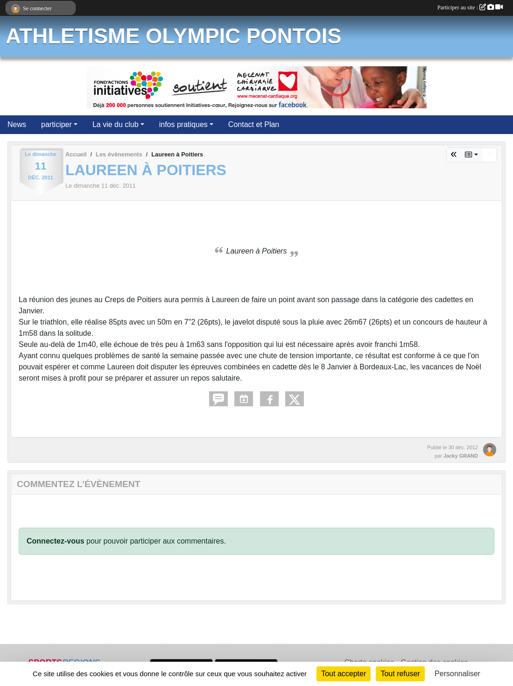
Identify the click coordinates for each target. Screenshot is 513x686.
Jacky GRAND (460, 456)
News (16, 124)
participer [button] (56, 124)
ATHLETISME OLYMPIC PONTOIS (174, 36)
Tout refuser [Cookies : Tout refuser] (400, 674)
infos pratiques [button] (183, 124)
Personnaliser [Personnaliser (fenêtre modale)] (457, 674)
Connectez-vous (55, 541)
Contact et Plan (253, 124)
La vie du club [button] (115, 124)
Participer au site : (470, 7)
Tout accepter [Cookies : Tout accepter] (343, 674)
